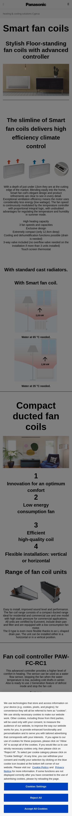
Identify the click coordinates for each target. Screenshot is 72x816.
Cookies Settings (36, 786)
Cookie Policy (40, 767)
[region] (36, 754)
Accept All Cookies (36, 808)
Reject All (36, 797)
